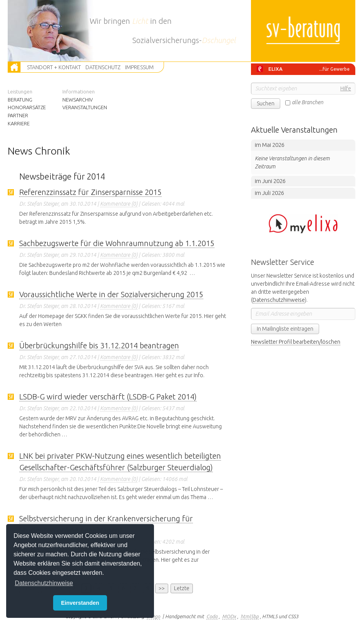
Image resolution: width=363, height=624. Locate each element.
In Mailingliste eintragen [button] (285, 329)
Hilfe (345, 88)
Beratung (20, 99)
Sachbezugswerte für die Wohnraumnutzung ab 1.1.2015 (116, 243)
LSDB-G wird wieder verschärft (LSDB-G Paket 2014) (108, 396)
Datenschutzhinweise (279, 300)
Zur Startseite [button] (14, 67)
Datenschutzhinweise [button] (44, 583)
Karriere (19, 123)
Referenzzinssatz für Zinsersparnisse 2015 (90, 192)
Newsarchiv (77, 99)
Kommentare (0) (118, 204)
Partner (18, 115)
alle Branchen (307, 102)
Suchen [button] (265, 103)
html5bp (250, 616)
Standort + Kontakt (54, 67)
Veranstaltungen (83, 107)
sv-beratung (303, 31)
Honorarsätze (25, 107)
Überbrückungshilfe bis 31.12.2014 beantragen (99, 345)
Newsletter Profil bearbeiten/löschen (295, 342)
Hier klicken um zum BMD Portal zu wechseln (303, 223)
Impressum (139, 67)
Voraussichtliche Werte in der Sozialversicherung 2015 (111, 294)
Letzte (181, 588)
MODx (229, 616)
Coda (211, 616)
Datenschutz (102, 67)
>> (162, 588)
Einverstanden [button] (80, 603)
